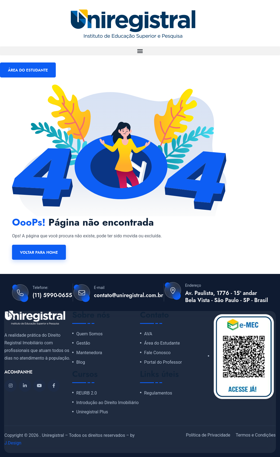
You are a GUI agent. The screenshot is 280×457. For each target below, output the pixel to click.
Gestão (83, 343)
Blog (80, 362)
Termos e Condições (256, 435)
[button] (140, 50)
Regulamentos (158, 393)
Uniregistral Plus (92, 412)
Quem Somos (89, 333)
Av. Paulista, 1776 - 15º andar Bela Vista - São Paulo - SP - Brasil (226, 297)
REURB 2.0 (86, 393)
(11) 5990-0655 (52, 295)
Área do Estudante (162, 343)
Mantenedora (89, 352)
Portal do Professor (163, 362)
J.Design (12, 443)
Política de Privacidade (208, 435)
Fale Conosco (157, 352)
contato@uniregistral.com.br (128, 295)
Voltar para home (39, 252)
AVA (148, 333)
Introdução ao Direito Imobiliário (107, 402)
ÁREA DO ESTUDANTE (28, 70)
